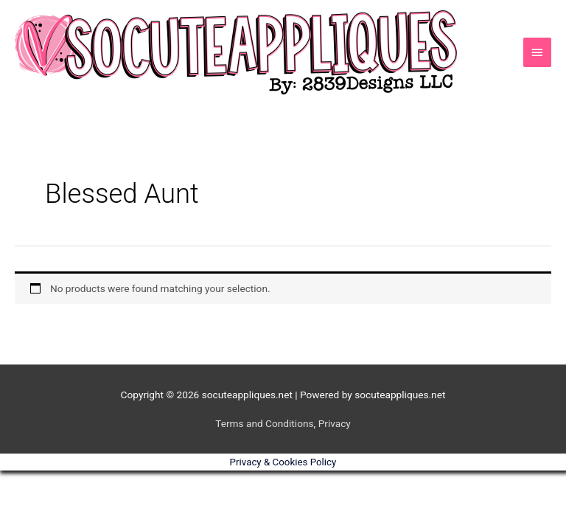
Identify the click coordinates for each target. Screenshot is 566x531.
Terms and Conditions (264, 423)
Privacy (334, 423)
